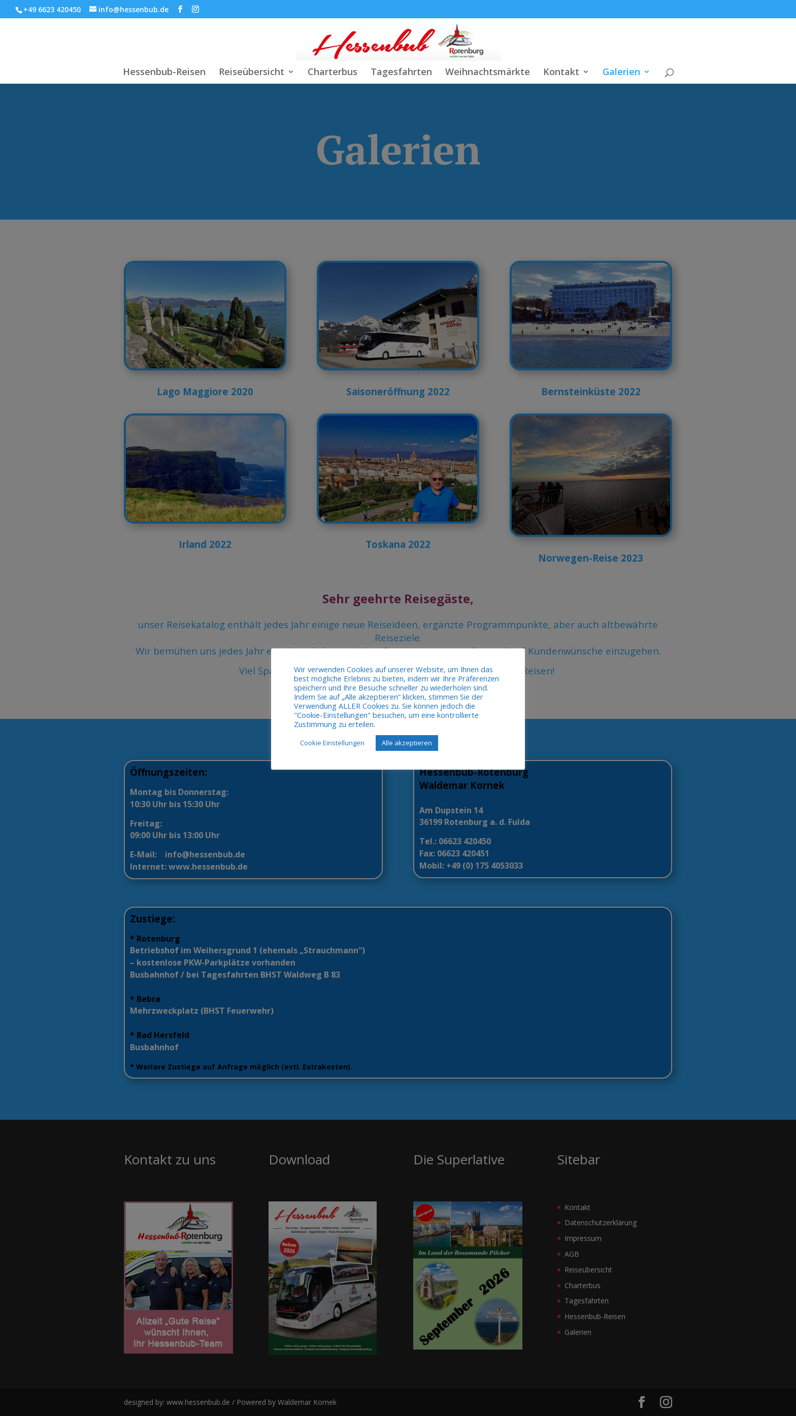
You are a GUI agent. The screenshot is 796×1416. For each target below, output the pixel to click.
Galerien (621, 73)
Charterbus (332, 73)
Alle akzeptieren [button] (407, 742)
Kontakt (561, 73)
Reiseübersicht (251, 73)
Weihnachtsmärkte (487, 73)
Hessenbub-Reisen (164, 73)
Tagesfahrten (401, 73)
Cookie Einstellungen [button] (332, 742)
